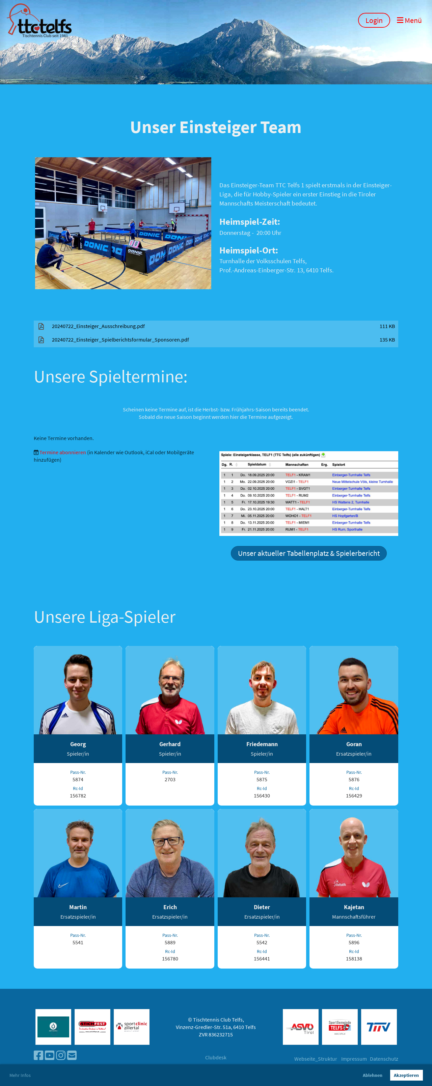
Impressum (354, 1058)
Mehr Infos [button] (20, 1075)
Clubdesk (215, 1057)
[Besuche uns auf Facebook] (38, 1055)
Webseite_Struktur (315, 1058)
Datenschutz (384, 1058)
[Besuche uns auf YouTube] (49, 1055)
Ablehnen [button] (372, 1075)
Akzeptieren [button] (406, 1075)
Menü (409, 20)
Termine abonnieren (62, 452)
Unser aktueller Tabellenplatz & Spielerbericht (309, 553)
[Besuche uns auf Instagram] (60, 1055)
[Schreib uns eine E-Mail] (72, 1055)
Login (374, 20)
